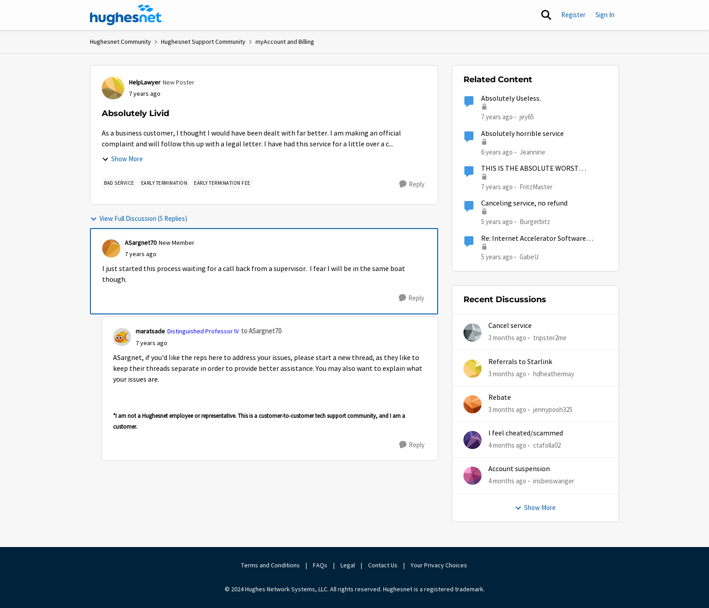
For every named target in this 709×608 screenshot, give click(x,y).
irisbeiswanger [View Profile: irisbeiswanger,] (553, 481)
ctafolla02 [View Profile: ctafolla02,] (547, 445)
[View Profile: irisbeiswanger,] (472, 476)
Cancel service (510, 325)
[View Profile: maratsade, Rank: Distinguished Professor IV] (122, 337)
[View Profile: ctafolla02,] (472, 440)
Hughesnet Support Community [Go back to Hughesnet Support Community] (203, 41)
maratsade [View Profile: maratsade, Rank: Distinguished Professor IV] (150, 331)
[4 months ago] (507, 445)
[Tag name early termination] (164, 183)
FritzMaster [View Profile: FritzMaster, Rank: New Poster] (536, 186)
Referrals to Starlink (520, 361)
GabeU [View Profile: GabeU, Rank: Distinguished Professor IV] (529, 256)
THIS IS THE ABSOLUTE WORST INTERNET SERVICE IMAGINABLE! (533, 168)
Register (573, 14)
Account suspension (519, 468)
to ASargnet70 (261, 331)
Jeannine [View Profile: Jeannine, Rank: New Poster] (532, 151)
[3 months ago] (507, 338)
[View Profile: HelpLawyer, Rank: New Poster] (113, 88)
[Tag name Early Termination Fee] (222, 183)
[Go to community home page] (127, 15)
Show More (122, 158)
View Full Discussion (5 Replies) (138, 218)
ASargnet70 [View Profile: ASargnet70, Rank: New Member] (140, 243)
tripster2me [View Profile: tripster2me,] (550, 337)
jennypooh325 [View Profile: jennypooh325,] (552, 409)
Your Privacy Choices (439, 565)
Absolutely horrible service (522, 133)
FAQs (320, 565)
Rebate (499, 397)
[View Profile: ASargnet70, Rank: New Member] (111, 248)
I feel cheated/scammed (525, 433)
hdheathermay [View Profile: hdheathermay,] (553, 373)
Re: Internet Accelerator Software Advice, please (533, 238)
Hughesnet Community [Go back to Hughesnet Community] (120, 41)
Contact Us (382, 565)
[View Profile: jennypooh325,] (472, 404)
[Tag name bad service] (119, 183)
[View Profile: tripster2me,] (472, 332)
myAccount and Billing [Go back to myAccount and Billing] (284, 41)
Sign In (605, 14)
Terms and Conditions (270, 565)
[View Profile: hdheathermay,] (472, 369)
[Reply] (411, 184)
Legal (347, 565)
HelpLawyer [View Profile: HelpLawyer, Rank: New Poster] (145, 82)
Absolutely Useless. (511, 98)
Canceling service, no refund (524, 203)
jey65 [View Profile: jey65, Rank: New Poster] (527, 116)
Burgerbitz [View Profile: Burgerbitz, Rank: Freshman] (535, 221)
